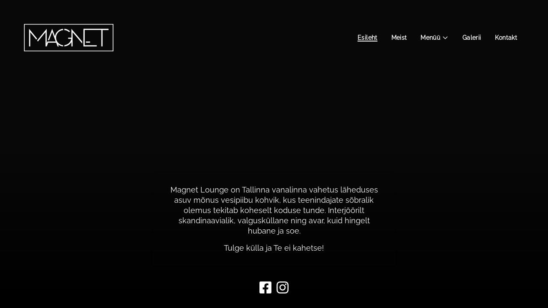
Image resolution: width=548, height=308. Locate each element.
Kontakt (506, 37)
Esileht (367, 37)
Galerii (471, 37)
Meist (399, 37)
